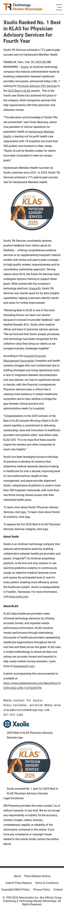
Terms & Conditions (47, 883)
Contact (58, 889)
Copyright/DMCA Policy (15, 889)
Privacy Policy (41, 889)
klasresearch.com (23, 666)
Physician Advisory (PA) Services (37, 86)
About (17, 876)
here (27, 516)
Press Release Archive (37, 876)
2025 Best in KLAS (19, 90)
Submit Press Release (18, 883)
